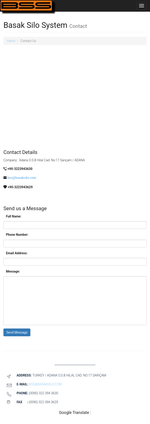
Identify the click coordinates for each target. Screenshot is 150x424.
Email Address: (16, 253)
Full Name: (13, 216)
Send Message (16, 332)
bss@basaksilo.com (21, 178)
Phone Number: (17, 234)
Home (11, 41)
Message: (13, 271)
